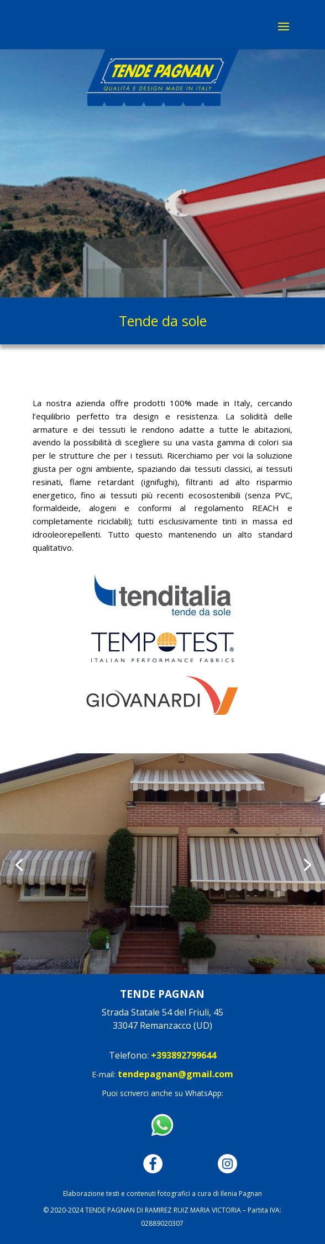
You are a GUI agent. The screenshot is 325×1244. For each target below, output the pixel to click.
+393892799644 (183, 1055)
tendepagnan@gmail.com (175, 1074)
